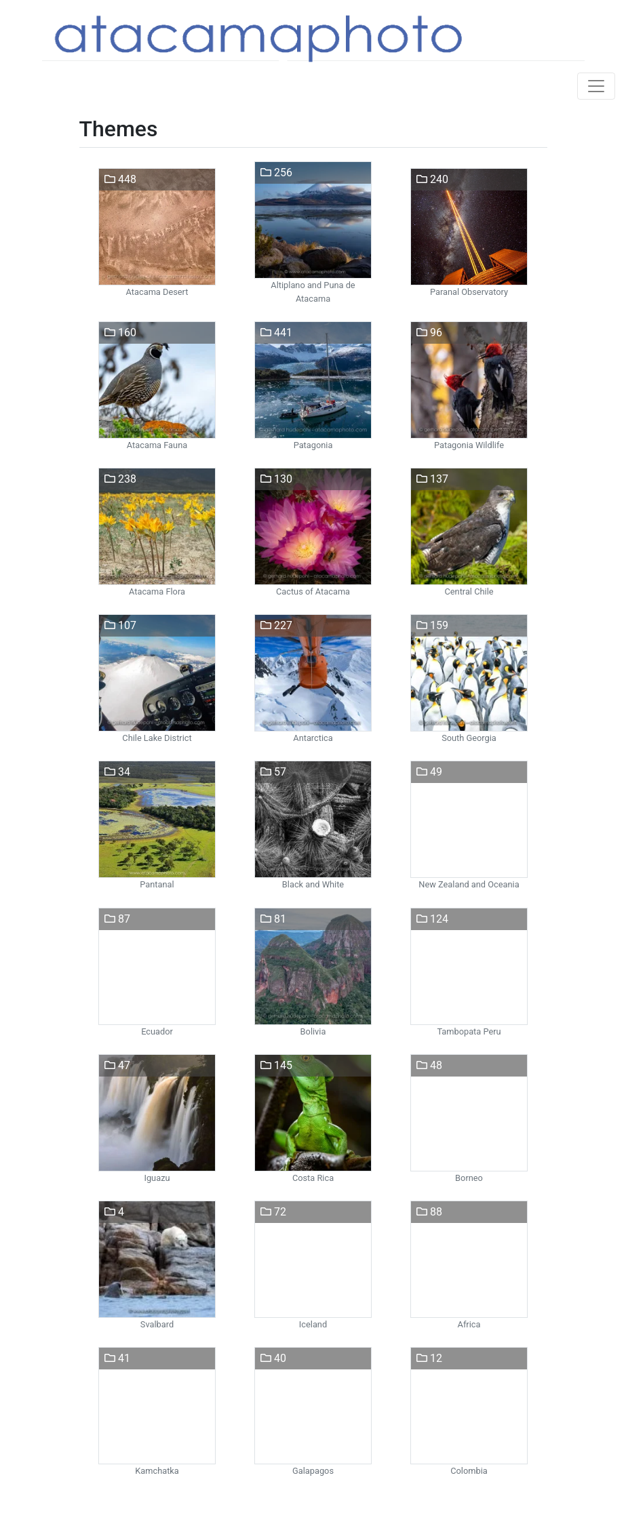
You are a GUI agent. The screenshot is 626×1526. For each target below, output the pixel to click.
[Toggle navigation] (596, 86)
